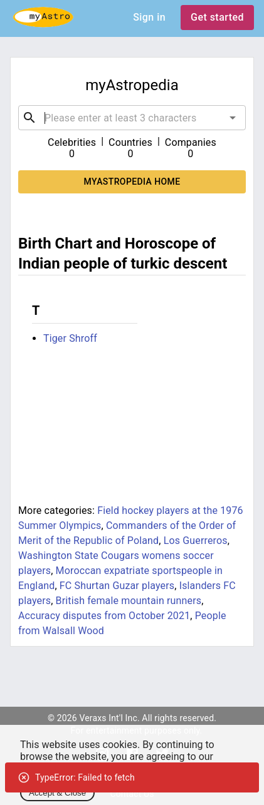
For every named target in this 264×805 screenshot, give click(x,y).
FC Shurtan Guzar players (117, 586)
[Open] (232, 117)
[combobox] (132, 117)
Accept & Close (57, 792)
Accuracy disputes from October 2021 (104, 616)
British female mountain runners (129, 601)
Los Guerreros (196, 540)
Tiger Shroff (70, 338)
